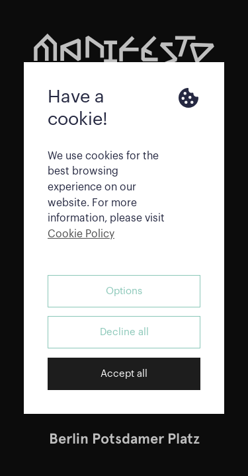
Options (124, 291)
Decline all (124, 332)
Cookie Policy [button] (81, 234)
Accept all (124, 374)
